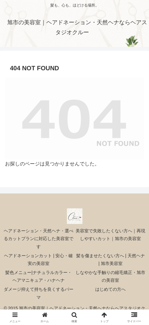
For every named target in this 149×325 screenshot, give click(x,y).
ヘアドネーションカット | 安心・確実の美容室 (38, 259)
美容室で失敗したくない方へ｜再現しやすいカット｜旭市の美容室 (110, 234)
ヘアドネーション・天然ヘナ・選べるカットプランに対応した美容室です (38, 238)
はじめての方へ (110, 289)
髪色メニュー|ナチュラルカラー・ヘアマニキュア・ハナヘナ (38, 276)
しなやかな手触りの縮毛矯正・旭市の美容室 (110, 276)
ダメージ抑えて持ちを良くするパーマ (38, 293)
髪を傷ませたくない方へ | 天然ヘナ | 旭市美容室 (110, 259)
